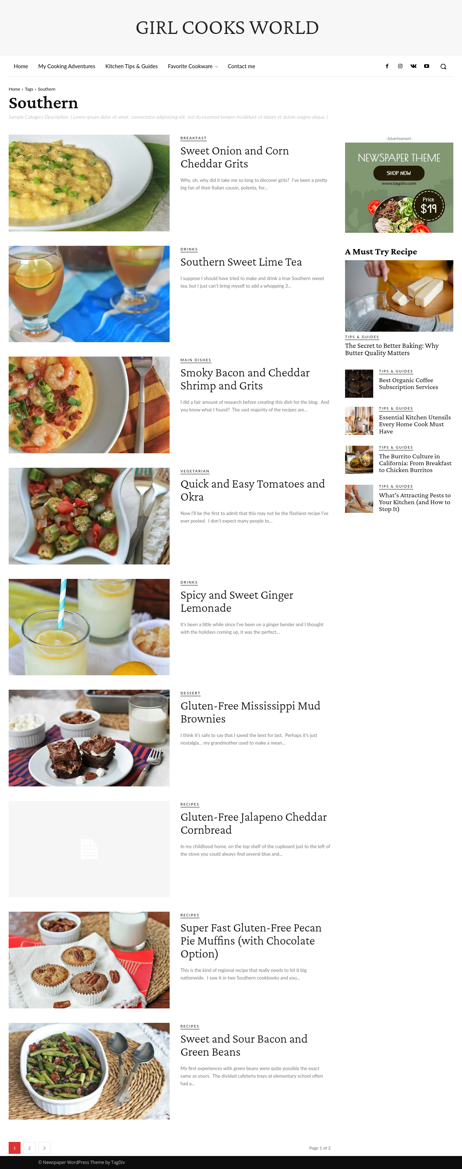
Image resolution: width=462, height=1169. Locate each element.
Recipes (190, 804)
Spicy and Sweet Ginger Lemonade (246, 600)
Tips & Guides (362, 337)
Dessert (190, 693)
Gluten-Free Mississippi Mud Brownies (247, 711)
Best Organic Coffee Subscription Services (408, 382)
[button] (443, 66)
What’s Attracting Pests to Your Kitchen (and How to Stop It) (414, 500)
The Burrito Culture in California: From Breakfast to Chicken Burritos (414, 461)
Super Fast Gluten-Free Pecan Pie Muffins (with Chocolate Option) (247, 940)
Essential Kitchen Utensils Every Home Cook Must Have (414, 423)
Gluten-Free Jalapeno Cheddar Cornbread (240, 822)
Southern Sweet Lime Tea (251, 261)
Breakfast (193, 138)
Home (14, 89)
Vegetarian (195, 471)
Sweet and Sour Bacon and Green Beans (255, 1044)
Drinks (189, 249)
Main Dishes (196, 360)
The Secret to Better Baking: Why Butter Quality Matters (399, 349)
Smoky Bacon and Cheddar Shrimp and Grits (254, 378)
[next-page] (44, 1148)
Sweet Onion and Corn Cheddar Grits (244, 156)
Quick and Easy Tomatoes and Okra (253, 489)
